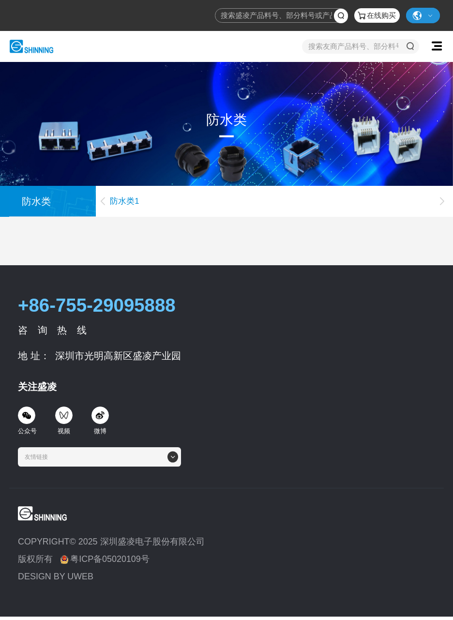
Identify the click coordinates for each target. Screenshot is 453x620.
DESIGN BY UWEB (55, 576)
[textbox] (39, 457)
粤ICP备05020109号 (105, 559)
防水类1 (124, 201)
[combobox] (99, 457)
